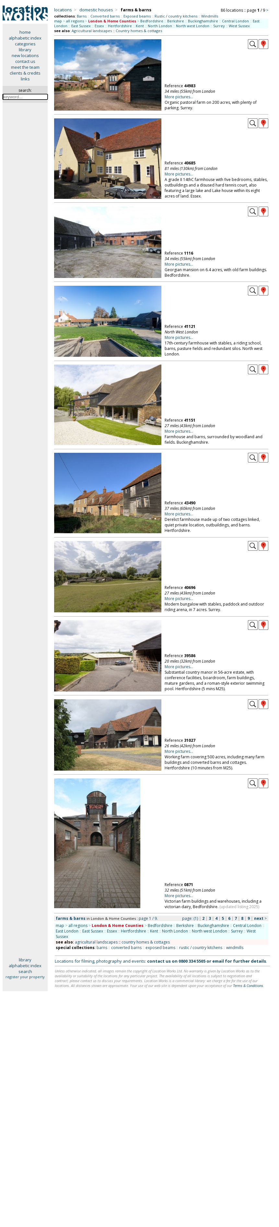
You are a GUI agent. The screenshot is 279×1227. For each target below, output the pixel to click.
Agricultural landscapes (92, 30)
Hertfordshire (120, 25)
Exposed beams (137, 16)
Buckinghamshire (203, 20)
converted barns (126, 947)
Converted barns (105, 16)
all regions (75, 20)
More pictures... (179, 97)
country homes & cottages (146, 942)
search (25, 971)
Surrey (219, 25)
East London (67, 931)
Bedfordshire (151, 20)
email (218, 961)
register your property (25, 976)
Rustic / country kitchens (176, 16)
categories (25, 44)
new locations (25, 55)
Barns (82, 16)
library (25, 50)
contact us (25, 61)
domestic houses (96, 10)
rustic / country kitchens (200, 947)
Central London (235, 20)
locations (63, 10)
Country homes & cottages (139, 30)
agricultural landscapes (96, 942)
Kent (140, 25)
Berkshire (175, 20)
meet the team (25, 67)
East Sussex (81, 25)
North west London (192, 25)
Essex (99, 25)
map (58, 20)
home (25, 32)
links (25, 79)
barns (102, 947)
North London (160, 25)
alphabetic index (25, 38)
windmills (234, 947)
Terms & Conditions (248, 985)
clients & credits (25, 73)
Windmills (209, 16)
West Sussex (239, 25)
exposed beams (160, 947)
